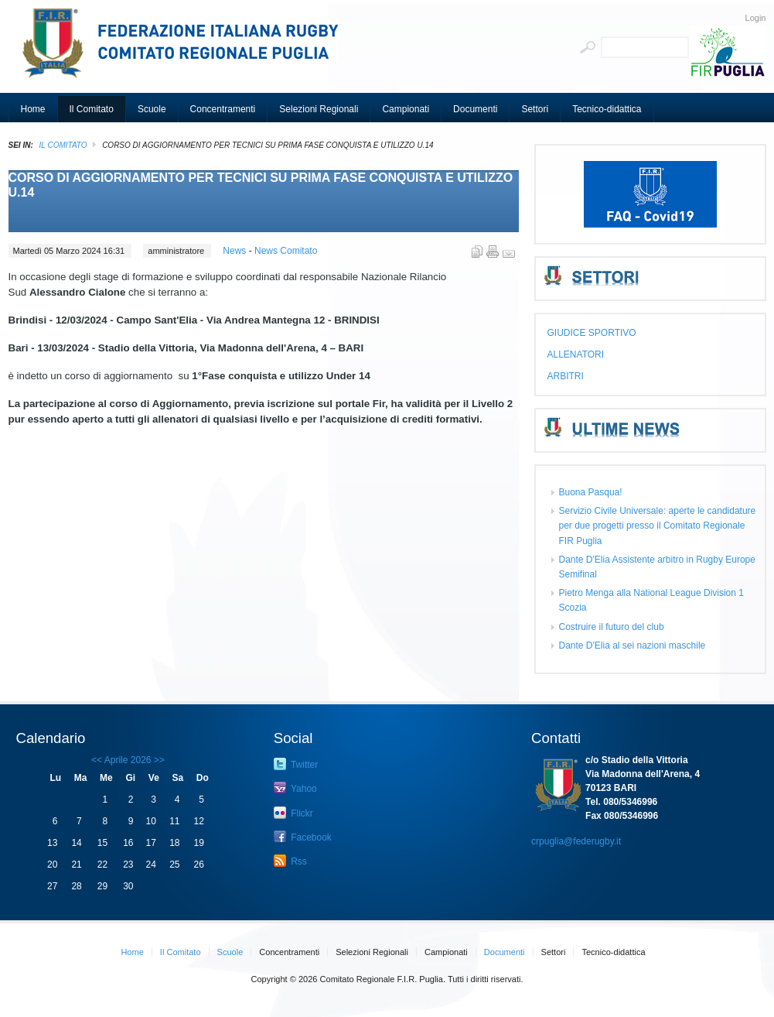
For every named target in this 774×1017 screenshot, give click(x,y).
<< (96, 760)
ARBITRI (565, 376)
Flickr (293, 812)
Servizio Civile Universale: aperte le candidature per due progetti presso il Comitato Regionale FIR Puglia (657, 525)
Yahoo (295, 788)
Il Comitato (63, 145)
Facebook (303, 836)
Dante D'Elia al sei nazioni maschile (632, 645)
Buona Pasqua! (590, 492)
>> (158, 760)
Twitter (296, 764)
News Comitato (285, 250)
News (235, 250)
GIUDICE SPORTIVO (591, 332)
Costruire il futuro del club (611, 627)
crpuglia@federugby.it (576, 841)
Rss (290, 860)
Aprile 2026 (128, 760)
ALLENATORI (576, 354)
